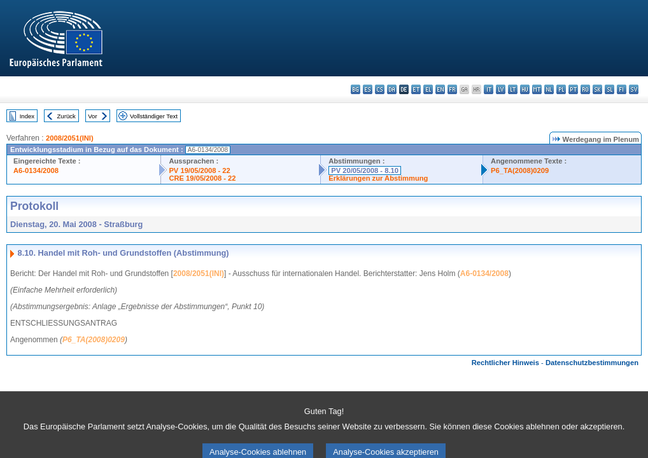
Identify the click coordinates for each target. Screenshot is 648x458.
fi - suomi (621, 89)
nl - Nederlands (549, 89)
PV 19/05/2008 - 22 (199, 170)
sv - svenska (633, 89)
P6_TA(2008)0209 (520, 170)
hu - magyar (525, 89)
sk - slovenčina (597, 89)
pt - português (573, 89)
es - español (367, 89)
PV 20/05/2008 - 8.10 (364, 170)
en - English (440, 89)
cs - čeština (379, 89)
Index (27, 116)
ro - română (585, 89)
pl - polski (561, 89)
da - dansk (392, 89)
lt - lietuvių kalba (513, 89)
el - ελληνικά (428, 89)
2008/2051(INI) (70, 138)
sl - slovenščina (609, 89)
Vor (92, 116)
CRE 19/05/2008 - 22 (202, 178)
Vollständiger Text (154, 116)
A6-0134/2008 (36, 170)
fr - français (452, 89)
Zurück (66, 116)
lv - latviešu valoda (500, 89)
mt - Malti (537, 89)
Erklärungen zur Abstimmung (378, 178)
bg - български (355, 89)
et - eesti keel (416, 89)
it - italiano (488, 89)
